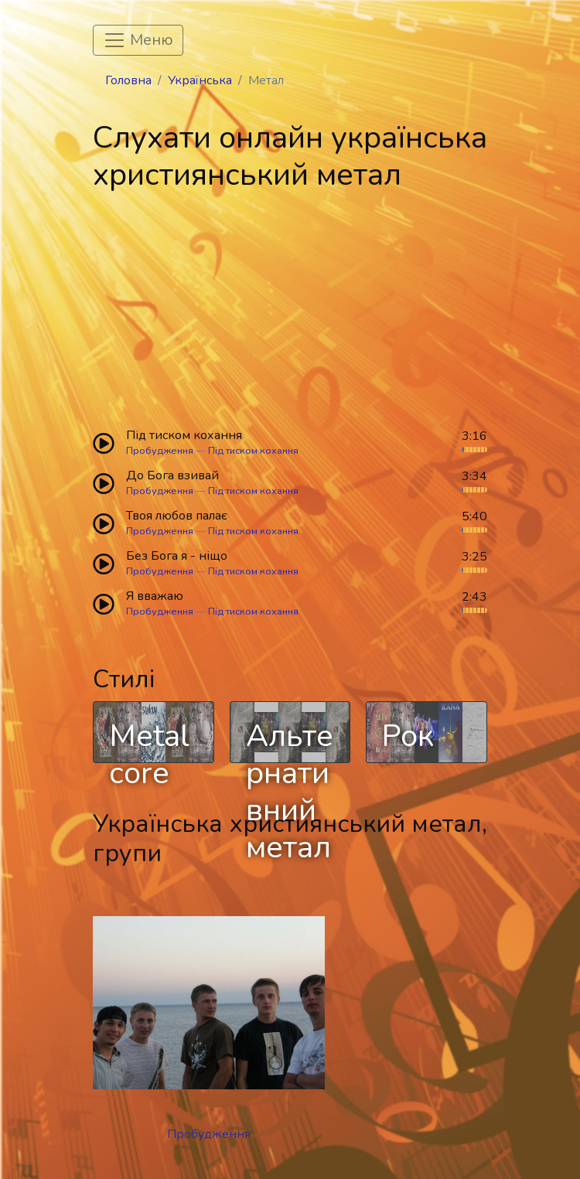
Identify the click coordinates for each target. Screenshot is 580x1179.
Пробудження (159, 451)
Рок (408, 736)
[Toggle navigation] (138, 40)
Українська (200, 80)
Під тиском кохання (253, 451)
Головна (128, 80)
